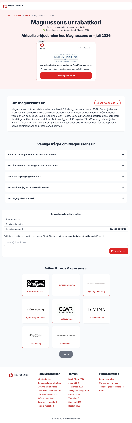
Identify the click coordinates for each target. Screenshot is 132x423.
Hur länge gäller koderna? (66, 198)
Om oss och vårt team (109, 383)
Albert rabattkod (45, 379)
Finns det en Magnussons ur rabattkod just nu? (66, 154)
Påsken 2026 (74, 394)
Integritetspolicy (106, 379)
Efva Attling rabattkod (47, 387)
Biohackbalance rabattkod (49, 383)
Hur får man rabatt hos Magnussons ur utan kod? (66, 165)
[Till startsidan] (13, 6)
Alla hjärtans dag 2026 (78, 390)
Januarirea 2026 (75, 387)
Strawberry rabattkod (47, 402)
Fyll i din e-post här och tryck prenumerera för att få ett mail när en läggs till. (54, 236)
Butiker (27, 15)
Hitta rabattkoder (14, 15)
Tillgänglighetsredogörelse (111, 387)
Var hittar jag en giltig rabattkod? (66, 176)
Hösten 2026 (74, 406)
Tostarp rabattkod (46, 406)
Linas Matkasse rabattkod (49, 390)
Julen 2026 (73, 383)
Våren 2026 (73, 398)
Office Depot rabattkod (48, 394)
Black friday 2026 (76, 379)
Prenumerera (118, 251)
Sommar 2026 (74, 402)
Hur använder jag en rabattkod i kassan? (66, 187)
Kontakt (102, 390)
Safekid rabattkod (46, 398)
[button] (128, 6)
